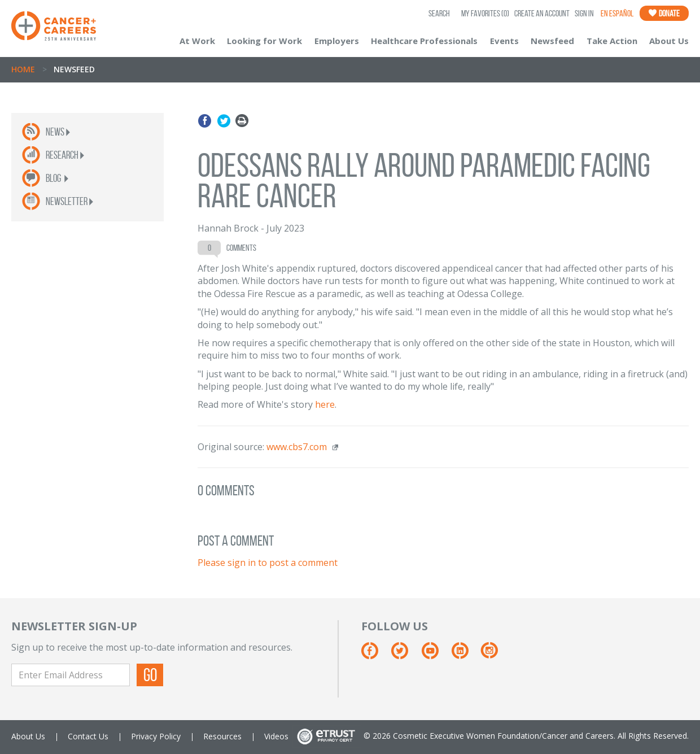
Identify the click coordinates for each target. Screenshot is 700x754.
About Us (669, 40)
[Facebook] (375, 655)
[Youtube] (435, 655)
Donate (664, 13)
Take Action (612, 40)
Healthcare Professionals (424, 40)
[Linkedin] (465, 655)
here (325, 404)
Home (23, 69)
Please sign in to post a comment (268, 562)
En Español (617, 13)
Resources (222, 736)
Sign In (584, 13)
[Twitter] (405, 655)
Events (504, 40)
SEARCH (439, 13)
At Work (197, 40)
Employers (336, 40)
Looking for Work (264, 40)
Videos (276, 736)
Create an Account (542, 13)
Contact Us (88, 736)
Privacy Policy (156, 736)
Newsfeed (552, 40)
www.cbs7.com (296, 447)
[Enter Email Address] (70, 675)
